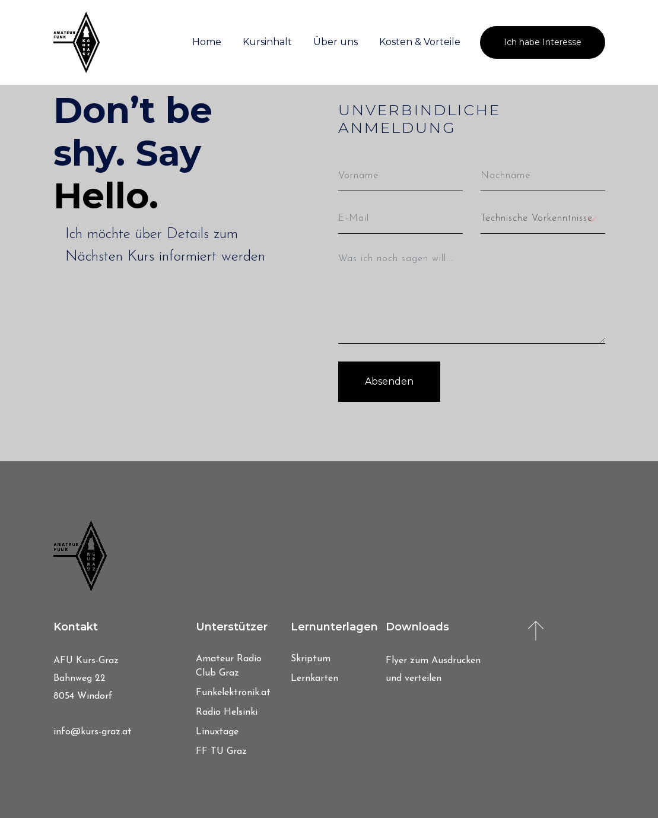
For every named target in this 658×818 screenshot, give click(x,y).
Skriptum (310, 659)
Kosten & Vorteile (419, 41)
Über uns (335, 41)
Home (206, 41)
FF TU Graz (221, 751)
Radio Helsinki (227, 712)
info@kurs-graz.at (92, 732)
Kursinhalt (267, 41)
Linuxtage (217, 732)
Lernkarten (314, 678)
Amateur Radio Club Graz (229, 666)
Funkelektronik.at (233, 692)
